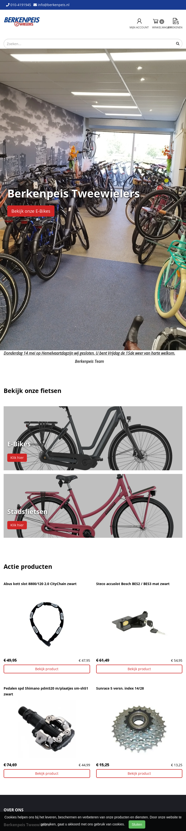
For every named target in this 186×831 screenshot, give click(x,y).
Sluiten (137, 824)
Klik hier (17, 457)
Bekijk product (46, 669)
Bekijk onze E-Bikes (30, 211)
